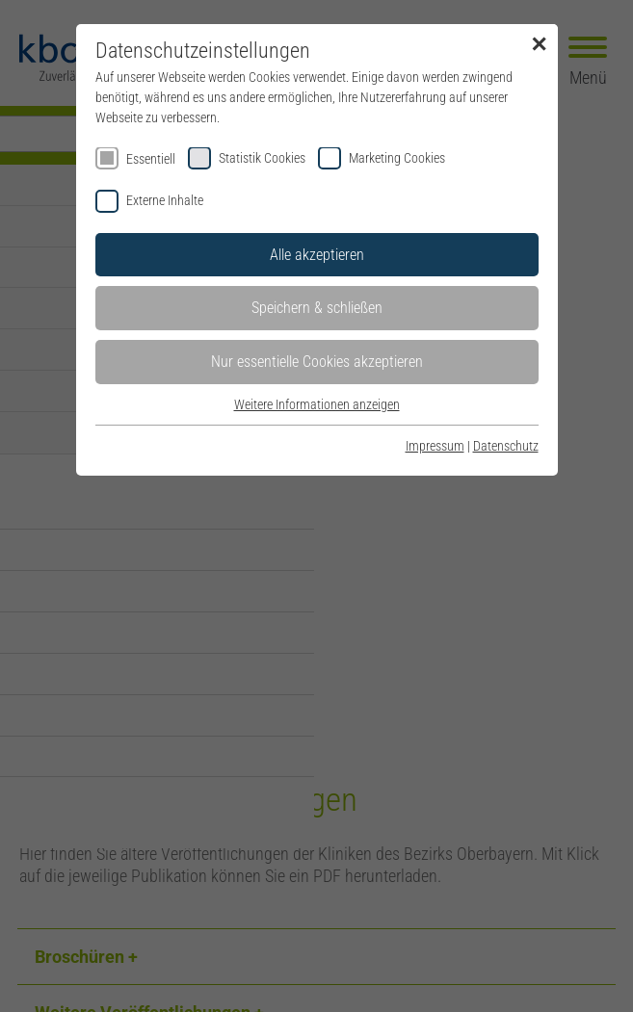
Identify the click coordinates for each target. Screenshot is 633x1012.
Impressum (435, 446)
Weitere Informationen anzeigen (317, 404)
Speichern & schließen (316, 307)
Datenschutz (506, 446)
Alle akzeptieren (317, 255)
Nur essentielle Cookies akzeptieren (317, 361)
